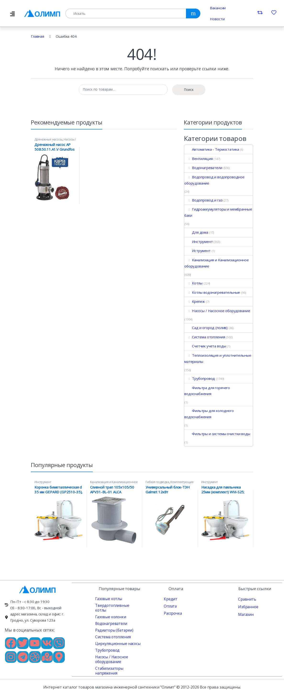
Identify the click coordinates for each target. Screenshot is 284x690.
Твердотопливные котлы (116, 605)
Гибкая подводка (157, 482)
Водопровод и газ (203, 200)
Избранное (247, 606)
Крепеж (194, 301)
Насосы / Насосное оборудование (55, 140)
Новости (217, 18)
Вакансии (218, 7)
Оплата (170, 605)
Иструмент (197, 250)
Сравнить (246, 599)
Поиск (189, 89)
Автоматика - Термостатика (211, 149)
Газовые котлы (107, 598)
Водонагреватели (203, 167)
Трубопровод (199, 378)
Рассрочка (172, 613)
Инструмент (198, 241)
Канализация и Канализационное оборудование (216, 262)
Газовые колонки (109, 611)
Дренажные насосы (48, 139)
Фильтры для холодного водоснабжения (209, 413)
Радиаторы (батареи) (113, 625)
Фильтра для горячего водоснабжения (207, 390)
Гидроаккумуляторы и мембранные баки (218, 212)
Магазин (245, 614)
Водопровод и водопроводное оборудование (214, 180)
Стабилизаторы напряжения (108, 665)
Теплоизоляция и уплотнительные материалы (217, 358)
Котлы (193, 283)
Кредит (170, 598)
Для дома (196, 232)
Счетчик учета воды (205, 346)
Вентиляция (198, 158)
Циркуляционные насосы (116, 638)
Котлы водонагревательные (212, 292)
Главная (37, 36)
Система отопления (204, 337)
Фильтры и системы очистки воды (217, 433)
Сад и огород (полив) (206, 327)
